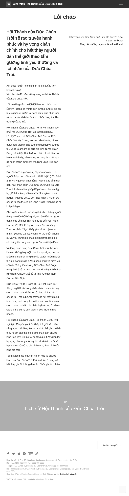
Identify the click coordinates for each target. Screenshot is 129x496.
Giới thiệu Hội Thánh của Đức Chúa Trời (37, 4)
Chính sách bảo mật (67, 474)
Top (122, 489)
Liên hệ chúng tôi (109, 445)
